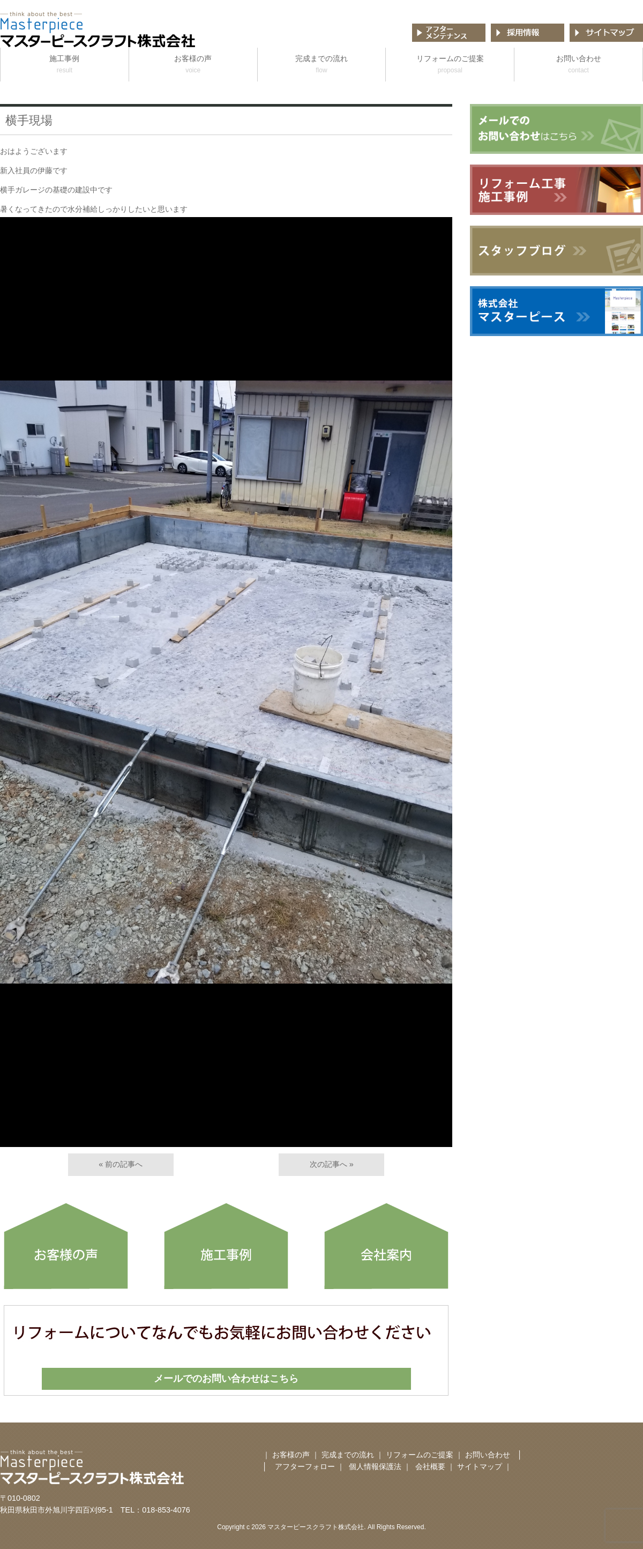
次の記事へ (328, 1164)
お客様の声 (193, 65)
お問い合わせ (578, 65)
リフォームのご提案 (450, 65)
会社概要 (431, 1466)
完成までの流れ (322, 65)
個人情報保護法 (375, 1466)
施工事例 (65, 65)
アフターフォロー (305, 1466)
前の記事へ (124, 1164)
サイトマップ (479, 1466)
